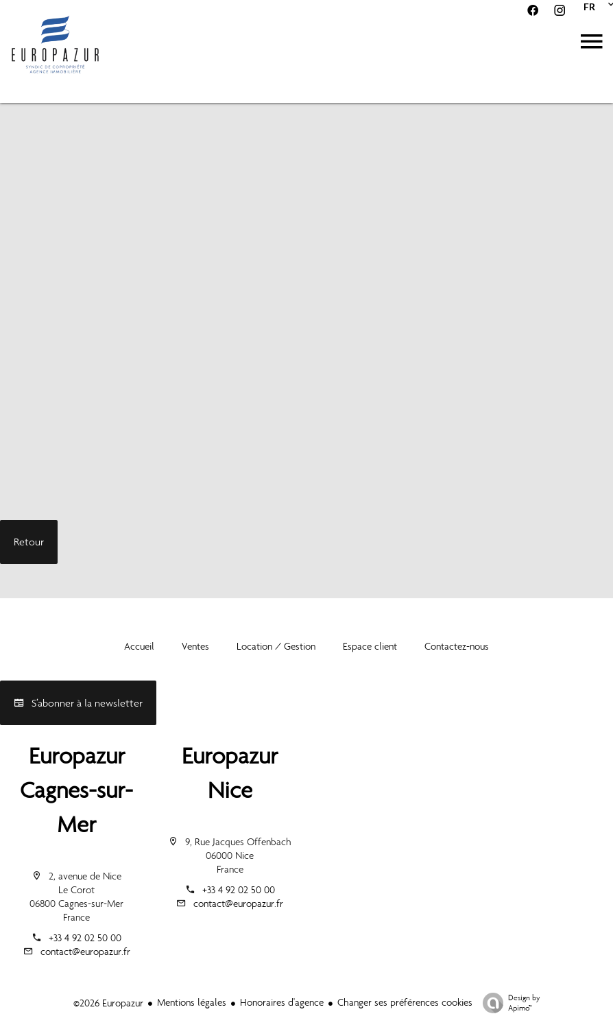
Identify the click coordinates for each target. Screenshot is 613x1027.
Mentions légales (191, 1002)
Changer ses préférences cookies (404, 1002)
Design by (508, 1003)
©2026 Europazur (108, 1003)
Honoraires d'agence (282, 1002)
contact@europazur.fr (85, 951)
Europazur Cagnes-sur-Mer (76, 790)
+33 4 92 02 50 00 (85, 938)
